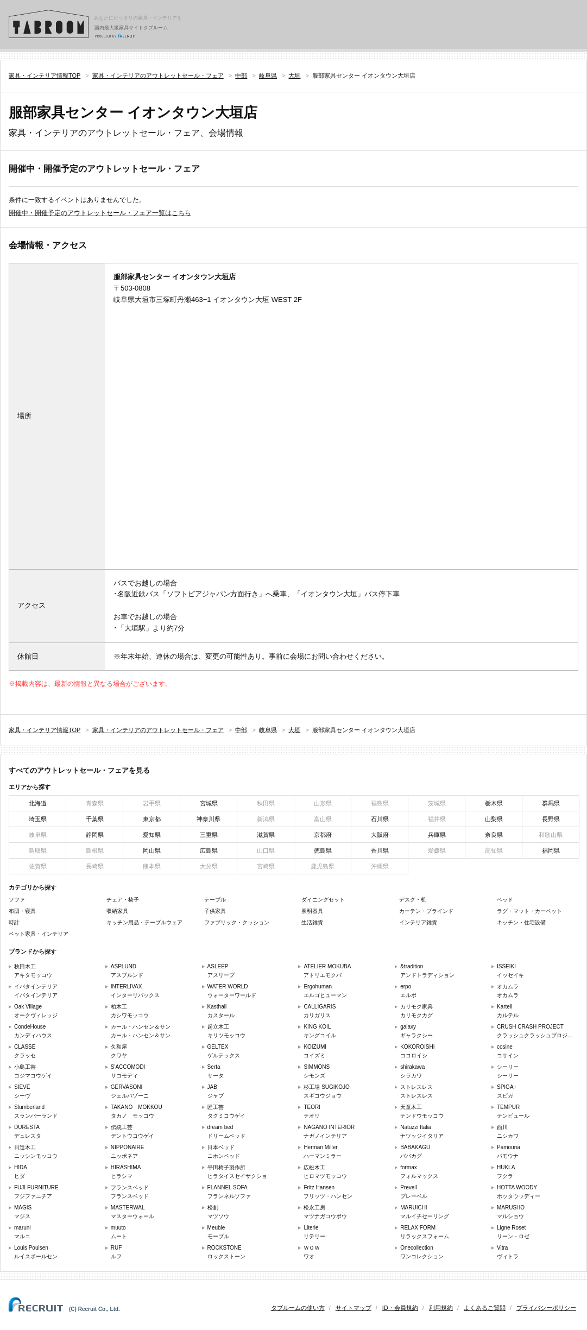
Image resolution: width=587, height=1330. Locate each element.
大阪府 (380, 834)
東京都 (152, 819)
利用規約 (441, 1307)
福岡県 (551, 850)
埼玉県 (38, 819)
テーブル (215, 900)
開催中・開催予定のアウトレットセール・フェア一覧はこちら (100, 213)
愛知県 (152, 834)
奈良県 (494, 834)
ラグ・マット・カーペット (529, 911)
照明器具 (312, 911)
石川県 (380, 819)
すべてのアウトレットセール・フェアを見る (79, 770)
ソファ (17, 900)
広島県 (209, 850)
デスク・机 (412, 900)
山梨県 (494, 819)
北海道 (38, 803)
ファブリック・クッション (236, 922)
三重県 (209, 834)
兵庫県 (437, 834)
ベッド (505, 900)
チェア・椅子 (122, 900)
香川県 (380, 850)
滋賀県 (266, 834)
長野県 (551, 819)
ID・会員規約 (400, 1307)
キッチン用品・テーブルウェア (144, 922)
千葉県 (95, 819)
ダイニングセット (323, 900)
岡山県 (152, 850)
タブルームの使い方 (298, 1307)
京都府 (323, 834)
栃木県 (494, 803)
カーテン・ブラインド (426, 911)
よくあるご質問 (485, 1307)
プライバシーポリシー (546, 1307)
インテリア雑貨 (418, 922)
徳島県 (323, 850)
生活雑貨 (312, 922)
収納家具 (117, 911)
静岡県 (95, 834)
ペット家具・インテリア (38, 934)
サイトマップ (353, 1307)
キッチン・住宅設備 (521, 922)
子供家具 (215, 911)
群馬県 (551, 803)
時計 (14, 922)
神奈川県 (208, 819)
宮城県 (209, 803)
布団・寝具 (22, 911)
